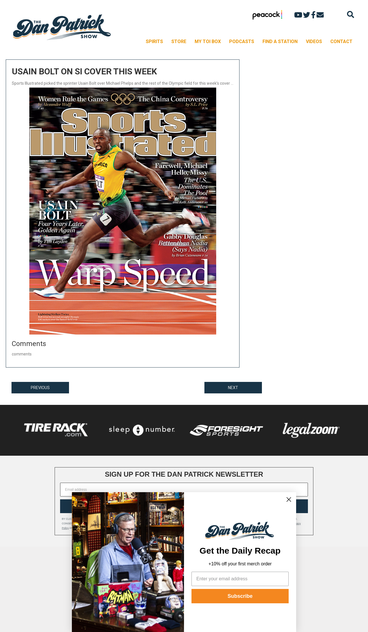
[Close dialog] (289, 499)
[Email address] (184, 489)
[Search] (350, 14)
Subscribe (239, 596)
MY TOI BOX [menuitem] (208, 41)
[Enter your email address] (240, 579)
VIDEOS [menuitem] (314, 41)
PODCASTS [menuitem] (241, 41)
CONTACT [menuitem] (341, 41)
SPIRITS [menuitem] (154, 41)
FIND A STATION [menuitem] (280, 41)
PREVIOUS (40, 387)
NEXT (233, 387)
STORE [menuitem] (178, 41)
